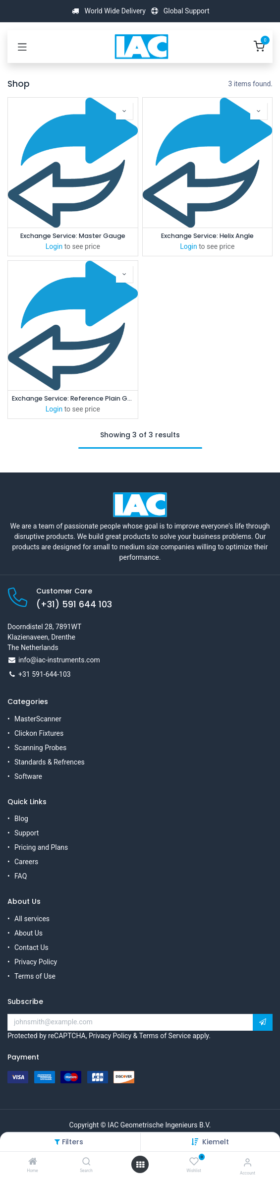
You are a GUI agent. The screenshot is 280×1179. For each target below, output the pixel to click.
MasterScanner (37, 719)
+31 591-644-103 (44, 674)
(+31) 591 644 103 (74, 604)
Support (26, 833)
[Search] (86, 1162)
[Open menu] (140, 1165)
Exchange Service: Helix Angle (207, 235)
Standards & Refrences (49, 762)
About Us (28, 933)
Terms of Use (35, 976)
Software (28, 776)
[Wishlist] (194, 1162)
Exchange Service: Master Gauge (72, 235)
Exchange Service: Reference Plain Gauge (73, 398)
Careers (26, 862)
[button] (215, 1142)
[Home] (32, 1162)
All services (32, 919)
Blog (21, 819)
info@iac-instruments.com (59, 660)
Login (54, 246)
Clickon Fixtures (38, 733)
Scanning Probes (40, 748)
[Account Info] (247, 1162)
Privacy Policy (35, 962)
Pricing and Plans (41, 847)
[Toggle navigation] (22, 46)
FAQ (20, 876)
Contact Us (31, 947)
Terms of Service (165, 1036)
